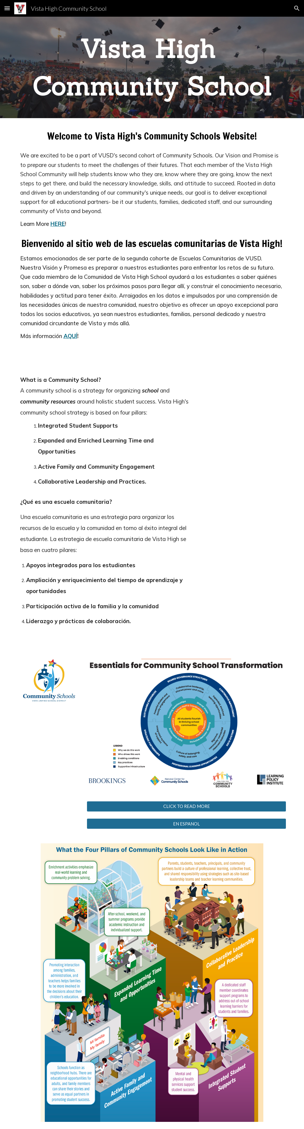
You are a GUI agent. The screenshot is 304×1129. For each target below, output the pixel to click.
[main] (152, 67)
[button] (7, 8)
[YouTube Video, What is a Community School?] (243, 423)
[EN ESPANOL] (186, 824)
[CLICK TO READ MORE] (186, 806)
